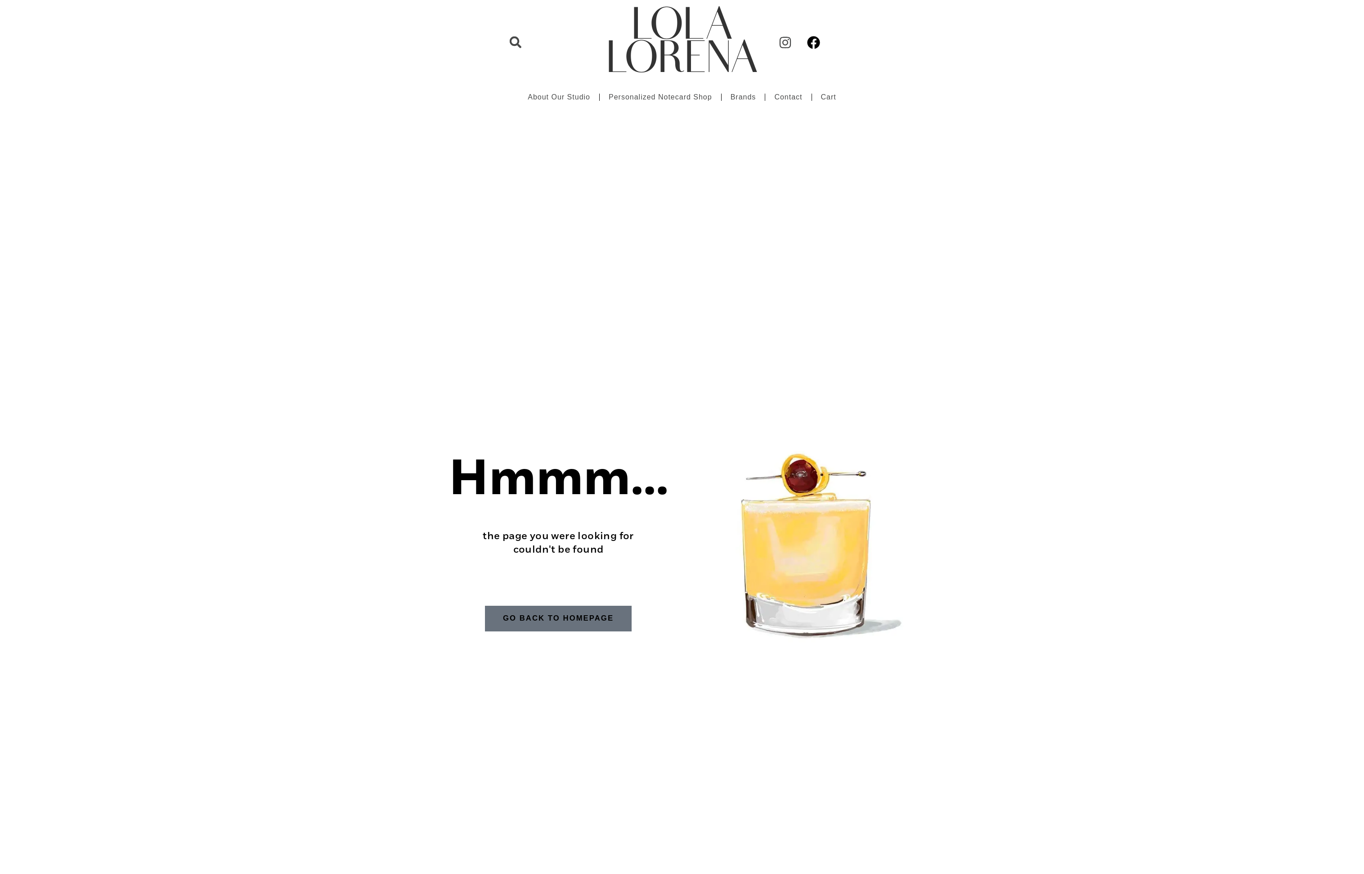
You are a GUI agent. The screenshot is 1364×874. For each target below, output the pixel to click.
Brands (743, 97)
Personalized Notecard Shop (660, 97)
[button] (515, 42)
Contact (788, 97)
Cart (828, 97)
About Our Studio (559, 97)
